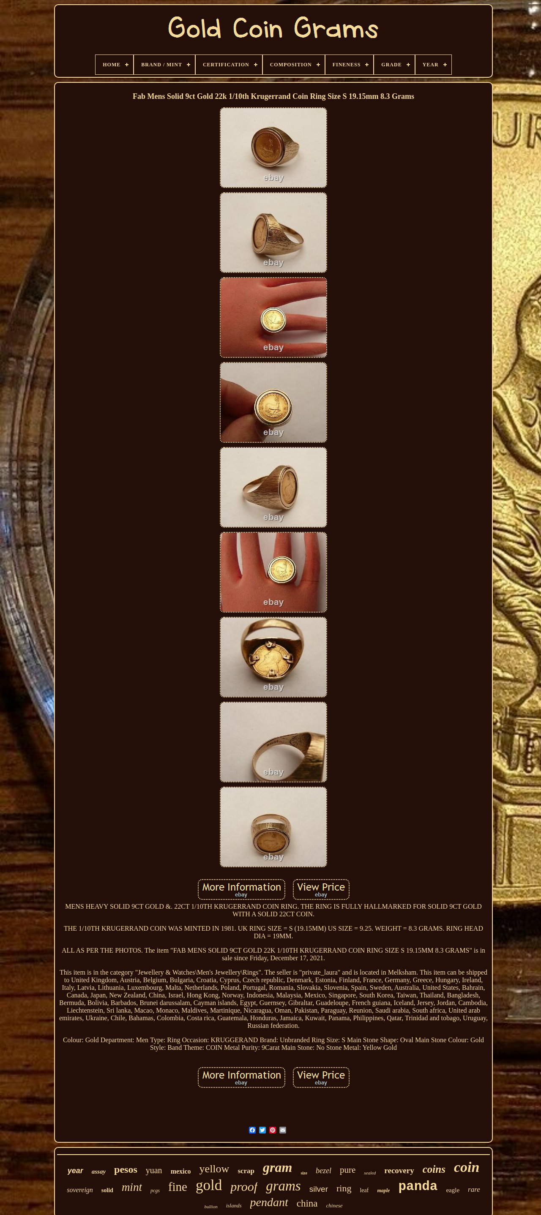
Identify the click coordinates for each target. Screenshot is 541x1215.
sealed (370, 1172)
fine (177, 1186)
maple (383, 1190)
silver (318, 1189)
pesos (125, 1169)
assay (99, 1171)
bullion (210, 1206)
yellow (214, 1169)
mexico (181, 1171)
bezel (323, 1170)
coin (466, 1167)
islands (234, 1205)
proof (243, 1186)
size (304, 1173)
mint (132, 1187)
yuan (154, 1170)
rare (474, 1189)
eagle (452, 1190)
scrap (246, 1171)
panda (417, 1186)
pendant (269, 1202)
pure (347, 1170)
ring (343, 1188)
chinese (334, 1205)
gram (277, 1167)
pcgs (155, 1190)
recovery (399, 1170)
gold (209, 1185)
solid (107, 1190)
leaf (364, 1190)
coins (434, 1169)
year (75, 1170)
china (307, 1203)
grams (283, 1185)
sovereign (80, 1189)
